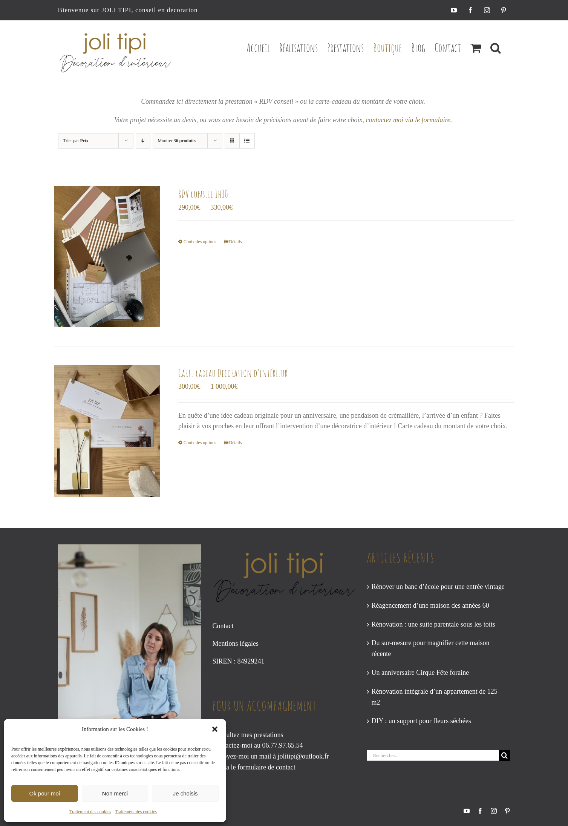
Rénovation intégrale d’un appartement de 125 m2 (434, 697)
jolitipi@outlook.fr (303, 756)
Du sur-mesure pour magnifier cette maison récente (430, 648)
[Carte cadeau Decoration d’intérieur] (107, 431)
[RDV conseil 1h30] (107, 256)
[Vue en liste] (247, 140)
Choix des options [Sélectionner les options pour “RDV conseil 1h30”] (200, 241)
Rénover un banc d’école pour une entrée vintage (437, 586)
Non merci (115, 793)
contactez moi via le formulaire (408, 120)
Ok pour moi (44, 793)
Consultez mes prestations (247, 735)
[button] (215, 729)
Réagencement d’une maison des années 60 (430, 605)
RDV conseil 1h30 (203, 194)
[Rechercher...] (433, 755)
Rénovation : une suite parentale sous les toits (433, 624)
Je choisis (185, 793)
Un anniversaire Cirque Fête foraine (420, 672)
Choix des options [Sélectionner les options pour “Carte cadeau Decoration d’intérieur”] (200, 442)
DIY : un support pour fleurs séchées (421, 721)
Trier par (76, 140)
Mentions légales (235, 643)
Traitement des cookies (90, 811)
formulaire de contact (266, 767)
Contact (222, 626)
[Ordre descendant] (143, 141)
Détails (235, 241)
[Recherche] (504, 755)
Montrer (177, 140)
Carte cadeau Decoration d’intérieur (233, 373)
